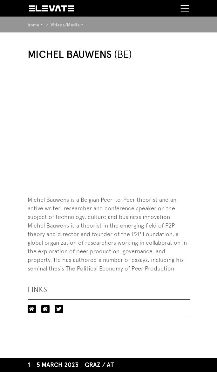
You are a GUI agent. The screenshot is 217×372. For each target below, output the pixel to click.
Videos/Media (65, 24)
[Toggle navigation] (184, 8)
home (33, 24)
